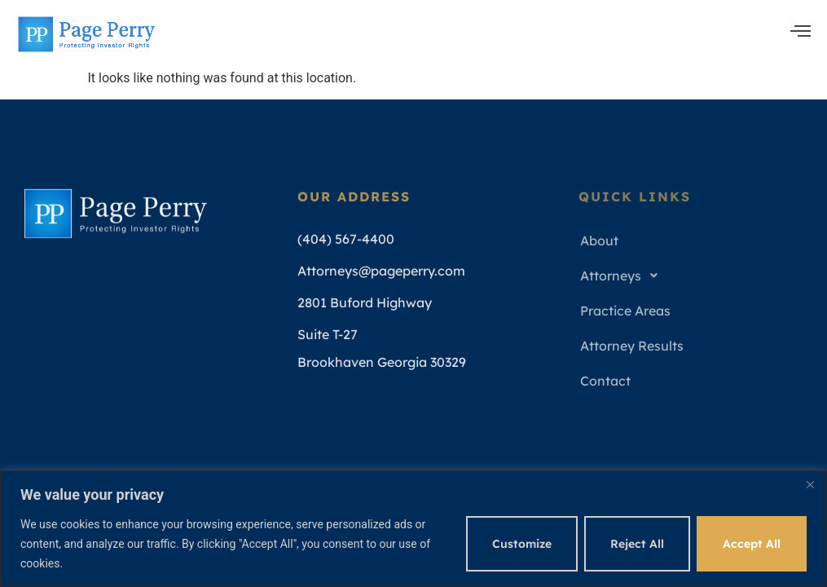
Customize (522, 543)
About (599, 240)
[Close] (810, 484)
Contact (605, 381)
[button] (693, 276)
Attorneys (623, 275)
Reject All (637, 543)
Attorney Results (632, 346)
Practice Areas (625, 310)
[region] (413, 528)
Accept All (752, 543)
